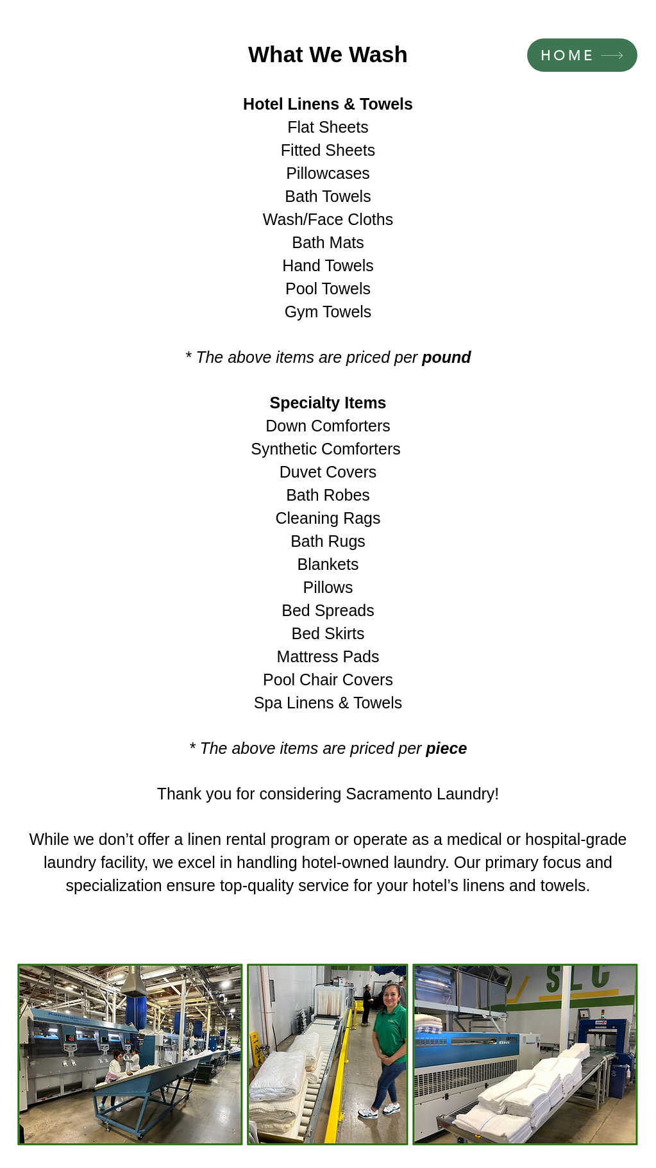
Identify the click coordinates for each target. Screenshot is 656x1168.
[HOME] (582, 55)
